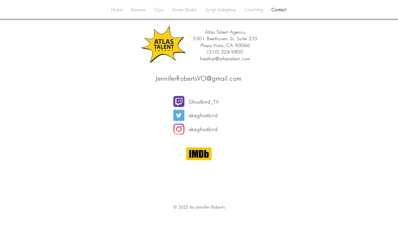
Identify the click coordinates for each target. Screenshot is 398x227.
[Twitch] (178, 101)
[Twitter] (178, 115)
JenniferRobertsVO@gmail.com (199, 78)
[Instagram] (178, 129)
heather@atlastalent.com (225, 58)
